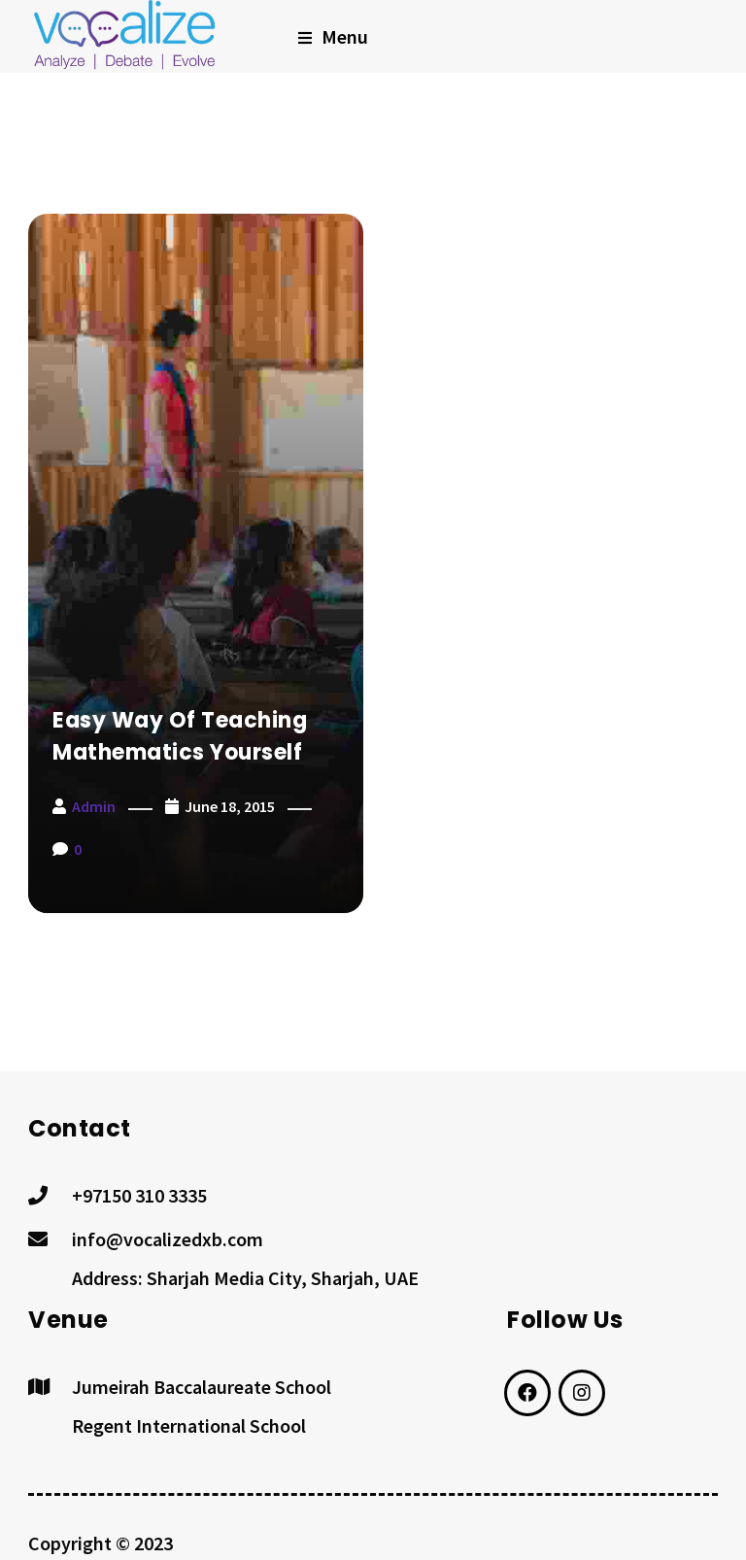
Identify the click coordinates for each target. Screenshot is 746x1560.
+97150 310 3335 (139, 1195)
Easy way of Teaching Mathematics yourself (179, 736)
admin (94, 806)
